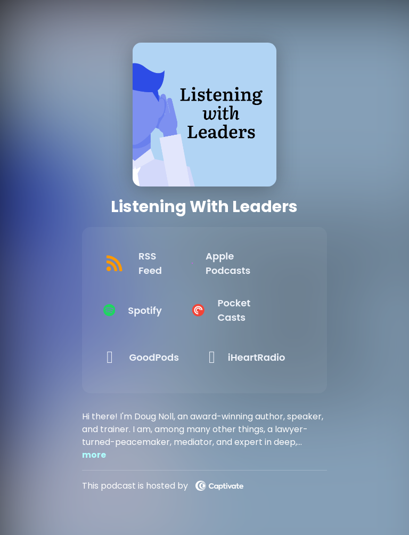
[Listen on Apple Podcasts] (252, 263)
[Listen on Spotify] (147, 310)
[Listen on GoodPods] (147, 357)
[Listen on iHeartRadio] (252, 357)
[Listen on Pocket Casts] (252, 310)
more (94, 455)
